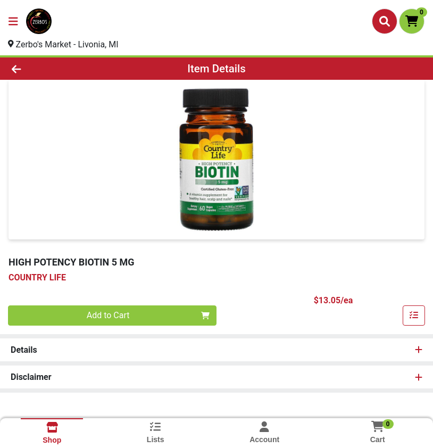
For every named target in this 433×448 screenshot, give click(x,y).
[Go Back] (61, 69)
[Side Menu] (13, 21)
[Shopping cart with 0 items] (411, 21)
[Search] (384, 21)
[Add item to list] (414, 315)
